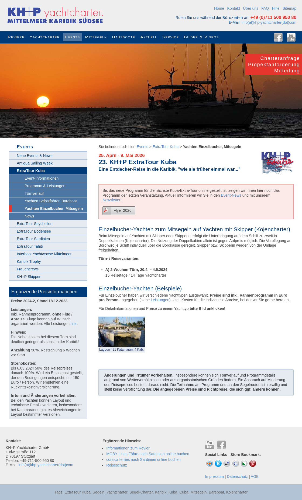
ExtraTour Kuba (166, 147)
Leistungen (160, 300)
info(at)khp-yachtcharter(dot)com (269, 22)
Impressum (214, 476)
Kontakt (233, 8)
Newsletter (111, 200)
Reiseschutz (116, 465)
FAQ (265, 8)
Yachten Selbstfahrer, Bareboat (51, 201)
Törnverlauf (34, 193)
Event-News (231, 195)
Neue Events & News (34, 155)
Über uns (250, 8)
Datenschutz (237, 476)
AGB (255, 476)
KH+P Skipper (28, 276)
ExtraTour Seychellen (34, 224)
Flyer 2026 (122, 210)
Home (219, 8)
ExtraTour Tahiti (30, 246)
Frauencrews (28, 269)
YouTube (291, 37)
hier (74, 323)
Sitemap (289, 8)
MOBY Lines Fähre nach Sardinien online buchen (147, 454)
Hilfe (275, 8)
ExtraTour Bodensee (34, 231)
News (29, 216)
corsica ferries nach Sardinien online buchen (143, 459)
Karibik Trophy (29, 261)
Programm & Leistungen (45, 186)
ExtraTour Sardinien (33, 239)
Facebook (278, 37)
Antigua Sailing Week (35, 163)
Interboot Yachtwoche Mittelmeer (44, 254)
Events (142, 147)
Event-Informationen (42, 178)
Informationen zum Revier (127, 448)
